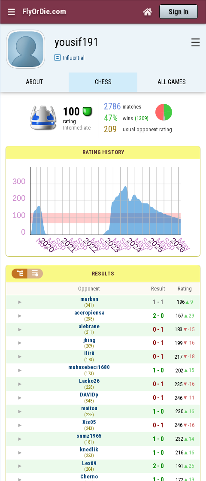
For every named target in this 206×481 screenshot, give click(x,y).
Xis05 (89, 422)
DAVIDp (89, 394)
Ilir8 (89, 353)
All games (172, 82)
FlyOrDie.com (44, 11)
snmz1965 (89, 436)
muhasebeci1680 (89, 367)
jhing (89, 340)
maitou (89, 408)
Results (103, 273)
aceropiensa (89, 312)
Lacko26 (89, 381)
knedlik (89, 449)
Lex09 (89, 463)
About (34, 82)
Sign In (178, 12)
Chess (103, 82)
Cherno (89, 476)
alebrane (89, 326)
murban (89, 299)
